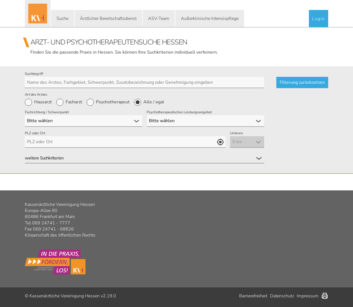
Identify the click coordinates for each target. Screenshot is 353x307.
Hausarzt (43, 102)
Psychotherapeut (113, 102)
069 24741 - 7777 (51, 223)
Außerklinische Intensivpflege (210, 18)
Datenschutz (282, 296)
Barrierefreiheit (253, 296)
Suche (62, 18)
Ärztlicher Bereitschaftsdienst (108, 18)
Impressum (308, 296)
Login (318, 19)
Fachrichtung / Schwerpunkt (47, 112)
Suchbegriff (34, 74)
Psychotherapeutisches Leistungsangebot (179, 112)
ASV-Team (158, 18)
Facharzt (74, 102)
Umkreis (236, 133)
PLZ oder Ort (35, 133)
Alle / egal (153, 102)
